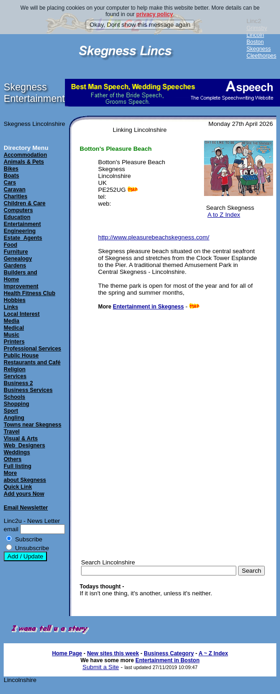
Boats (11, 175)
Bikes (11, 169)
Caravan (14, 189)
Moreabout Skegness (25, 476)
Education (17, 217)
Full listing (17, 466)
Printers (14, 341)
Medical (14, 328)
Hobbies (14, 300)
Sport (11, 411)
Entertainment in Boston (167, 660)
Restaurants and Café (32, 362)
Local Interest (22, 314)
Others (13, 459)
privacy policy (154, 14)
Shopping (16, 404)
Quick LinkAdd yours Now (24, 490)
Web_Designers (24, 445)
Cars (10, 182)
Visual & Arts (21, 438)
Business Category (169, 653)
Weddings (17, 452)
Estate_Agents (23, 238)
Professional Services (32, 348)
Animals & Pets (24, 162)
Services (15, 376)
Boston (254, 42)
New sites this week (113, 653)
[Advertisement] (157, 478)
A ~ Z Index (213, 653)
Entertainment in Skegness (148, 306)
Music (11, 335)
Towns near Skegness (32, 424)
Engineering (19, 231)
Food (10, 245)
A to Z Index (223, 214)
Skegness (258, 49)
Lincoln (255, 35)
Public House (21, 355)
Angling (14, 418)
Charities (15, 196)
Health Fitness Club (29, 293)
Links (11, 307)
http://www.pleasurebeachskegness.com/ (154, 237)
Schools (14, 397)
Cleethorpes (261, 56)
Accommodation (25, 155)
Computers (18, 210)
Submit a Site (100, 667)
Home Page (67, 653)
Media (11, 321)
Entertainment (22, 224)
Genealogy (18, 258)
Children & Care (25, 203)
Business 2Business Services (28, 386)
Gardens (15, 265)
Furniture (16, 252)
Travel (12, 431)
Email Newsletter (26, 507)
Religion (14, 369)
